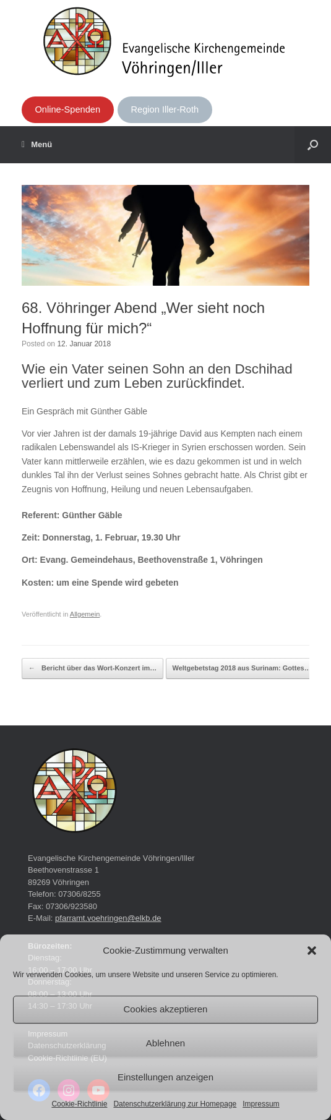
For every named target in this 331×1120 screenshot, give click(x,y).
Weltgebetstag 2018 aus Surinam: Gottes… (248, 668)
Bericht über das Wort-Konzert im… (92, 668)
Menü (37, 145)
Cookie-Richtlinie (79, 1104)
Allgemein (85, 614)
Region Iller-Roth (165, 109)
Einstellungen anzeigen (165, 1077)
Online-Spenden (67, 109)
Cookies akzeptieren (166, 1009)
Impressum (261, 1104)
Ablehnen (165, 1043)
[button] (312, 950)
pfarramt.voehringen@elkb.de (108, 918)
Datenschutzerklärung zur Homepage (174, 1104)
